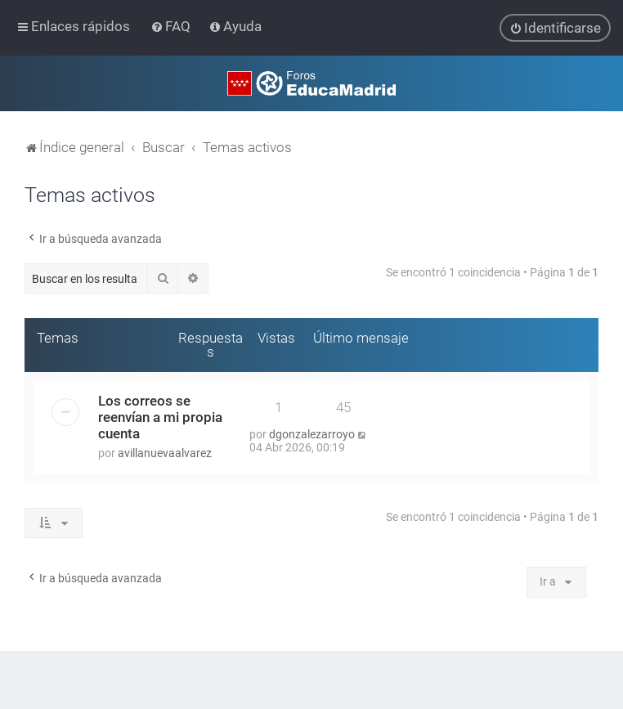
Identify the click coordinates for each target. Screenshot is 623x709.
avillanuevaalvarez (165, 452)
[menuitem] (172, 26)
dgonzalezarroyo (312, 433)
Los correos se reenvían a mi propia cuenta (160, 416)
